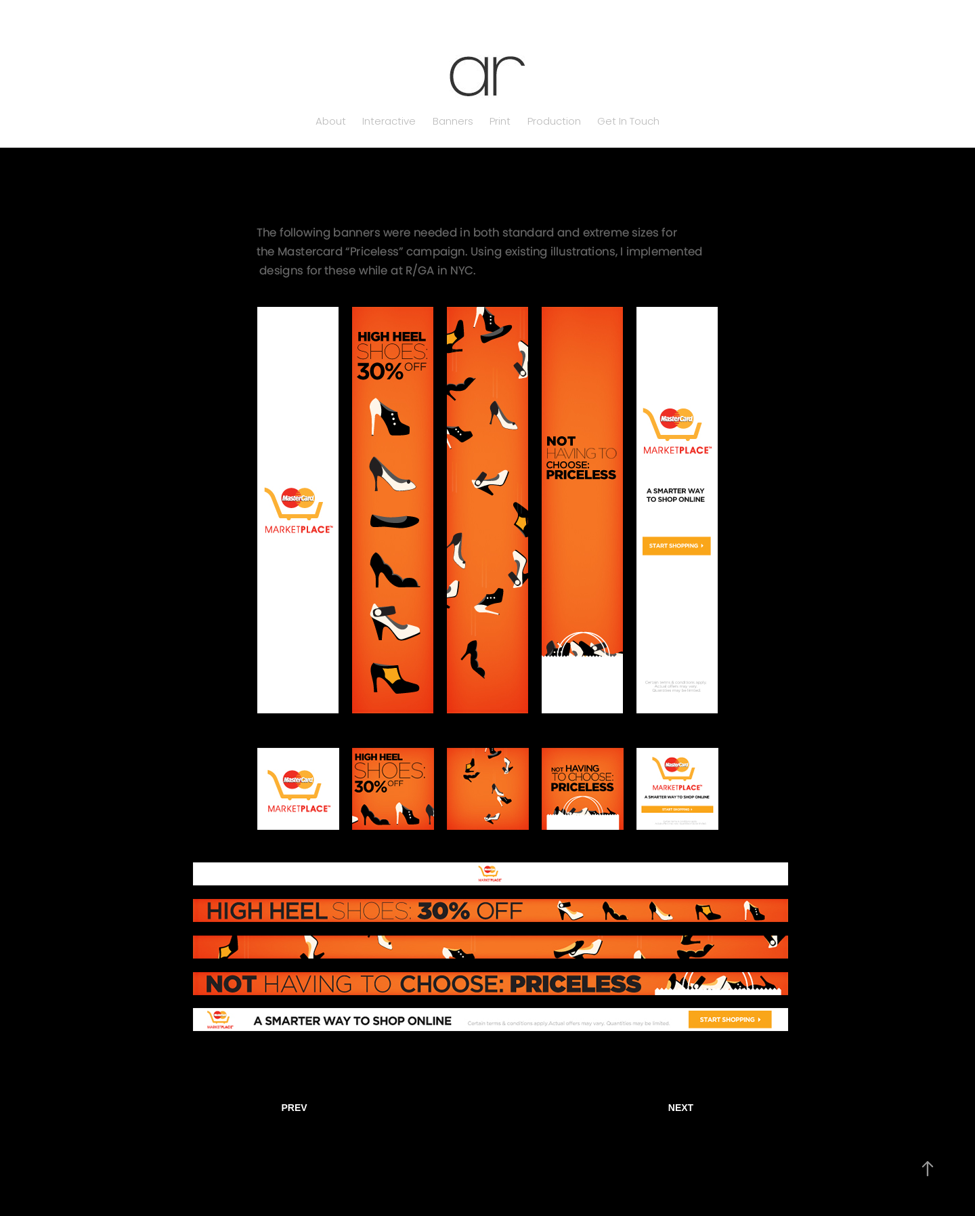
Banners (453, 122)
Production (554, 122)
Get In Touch (628, 122)
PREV (294, 1107)
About (331, 122)
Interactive (389, 122)
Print (500, 122)
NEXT (680, 1107)
